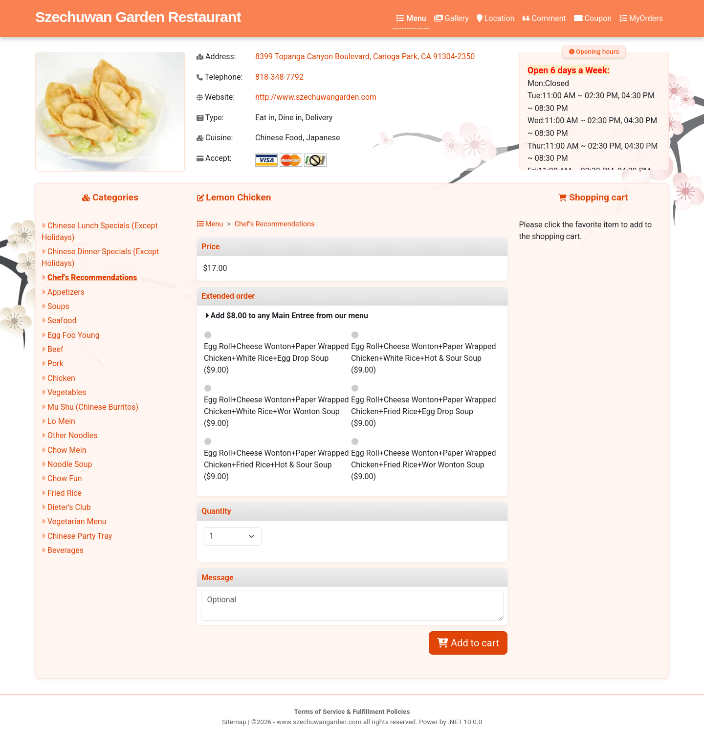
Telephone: (219, 77)
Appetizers (66, 292)
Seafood (62, 320)
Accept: (214, 158)
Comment (544, 18)
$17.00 (215, 268)
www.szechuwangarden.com (319, 722)
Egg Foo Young (73, 335)
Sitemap (234, 722)
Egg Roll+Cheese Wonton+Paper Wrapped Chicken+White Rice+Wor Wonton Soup (276, 411)
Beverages (65, 550)
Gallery (451, 18)
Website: (216, 97)
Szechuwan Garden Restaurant (138, 16)
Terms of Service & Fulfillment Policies (352, 711)
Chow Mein (67, 450)
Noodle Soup (69, 464)
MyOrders (641, 18)
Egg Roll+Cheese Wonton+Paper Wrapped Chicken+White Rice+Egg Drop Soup (276, 358)
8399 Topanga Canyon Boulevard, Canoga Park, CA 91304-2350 (365, 56)
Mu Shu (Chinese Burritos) (92, 407)
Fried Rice (64, 493)
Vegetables (66, 392)
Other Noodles (72, 435)
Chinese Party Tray (79, 536)
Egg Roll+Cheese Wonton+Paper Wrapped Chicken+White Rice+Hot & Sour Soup (423, 358)
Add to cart (468, 643)
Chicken (61, 378)
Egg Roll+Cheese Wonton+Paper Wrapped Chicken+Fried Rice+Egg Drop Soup (423, 411)
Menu (411, 18)
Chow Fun (64, 478)
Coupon (593, 18)
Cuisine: (215, 137)
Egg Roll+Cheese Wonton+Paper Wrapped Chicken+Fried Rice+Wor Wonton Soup (423, 464)
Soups (58, 306)
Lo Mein (61, 421)
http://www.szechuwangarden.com (315, 97)
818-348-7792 (279, 77)
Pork (55, 363)
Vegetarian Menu (77, 521)
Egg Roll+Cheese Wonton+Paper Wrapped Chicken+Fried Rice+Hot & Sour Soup (276, 464)
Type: (210, 117)
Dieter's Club (69, 507)
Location (496, 18)
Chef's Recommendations (92, 277)
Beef (55, 349)
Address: (216, 56)
